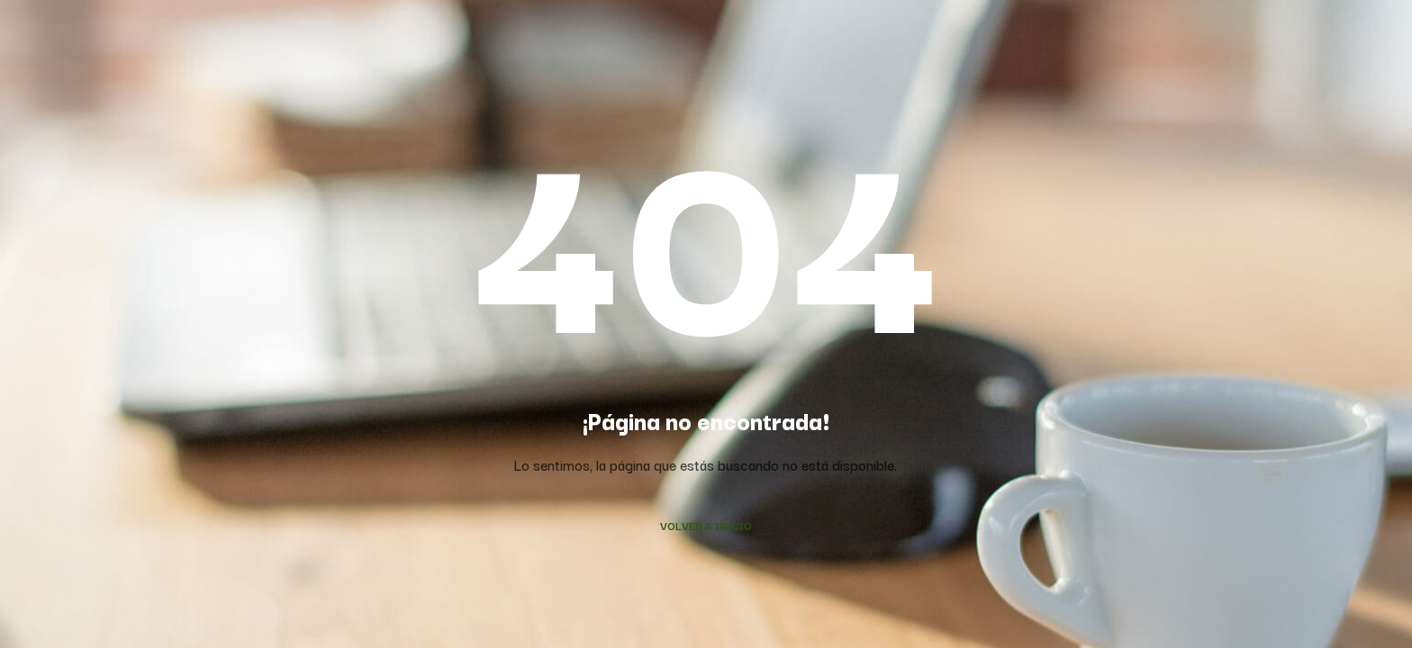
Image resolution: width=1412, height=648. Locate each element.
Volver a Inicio (706, 525)
